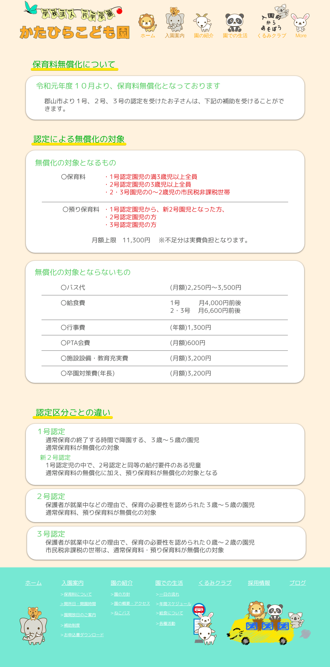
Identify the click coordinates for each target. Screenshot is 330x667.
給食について (171, 613)
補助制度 (72, 625)
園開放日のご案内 (80, 614)
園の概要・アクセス (132, 603)
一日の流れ (169, 594)
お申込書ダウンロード (84, 634)
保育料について (78, 594)
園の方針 (122, 594)
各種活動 (167, 623)
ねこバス (122, 613)
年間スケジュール (175, 603)
